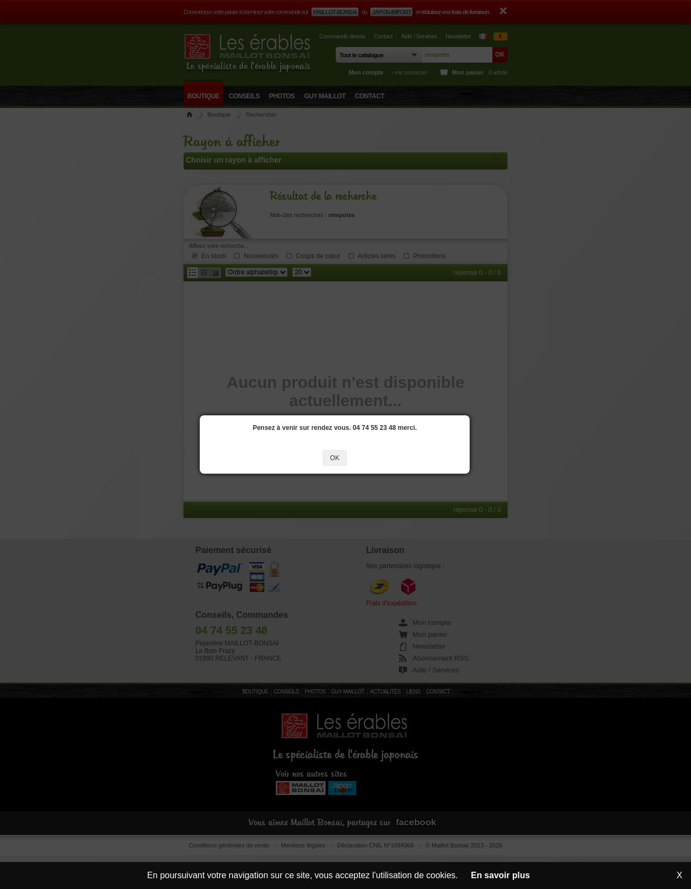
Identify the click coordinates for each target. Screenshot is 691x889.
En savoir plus (500, 875)
